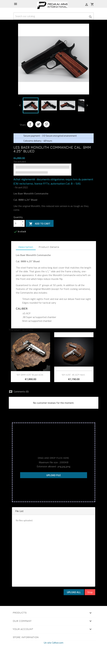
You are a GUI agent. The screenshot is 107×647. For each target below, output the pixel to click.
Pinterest (46, 124)
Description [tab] (25, 246)
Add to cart (39, 224)
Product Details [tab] (49, 246)
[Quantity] (17, 223)
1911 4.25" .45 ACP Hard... (74, 374)
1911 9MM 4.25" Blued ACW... (30, 374)
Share (30, 124)
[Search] (54, 16)
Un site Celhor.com (53, 642)
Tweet (38, 124)
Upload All (74, 592)
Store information (26, 637)
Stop (90, 592)
